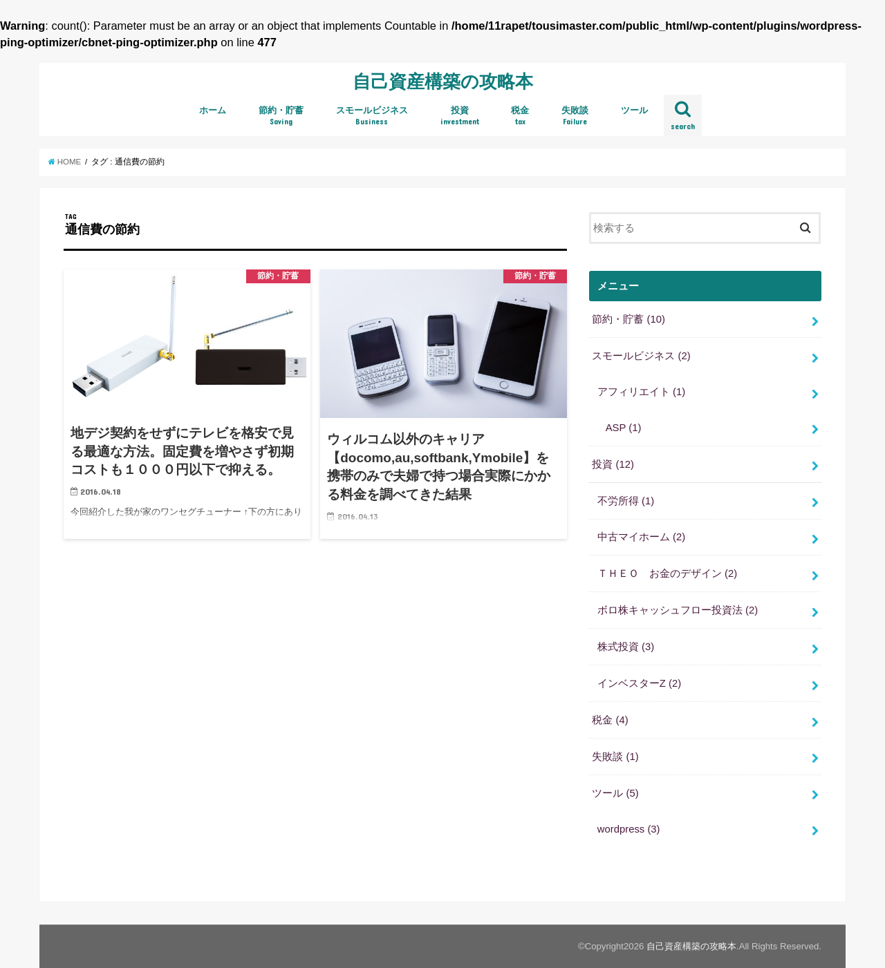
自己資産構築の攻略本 (443, 80)
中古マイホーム (641, 536)
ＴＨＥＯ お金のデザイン (667, 573)
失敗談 (574, 115)
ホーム (212, 110)
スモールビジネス (372, 115)
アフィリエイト (641, 391)
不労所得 (625, 500)
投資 (459, 115)
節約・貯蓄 (281, 115)
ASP (624, 427)
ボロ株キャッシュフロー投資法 (677, 610)
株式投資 (625, 646)
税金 (520, 115)
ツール (634, 110)
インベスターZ (639, 683)
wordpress (628, 829)
